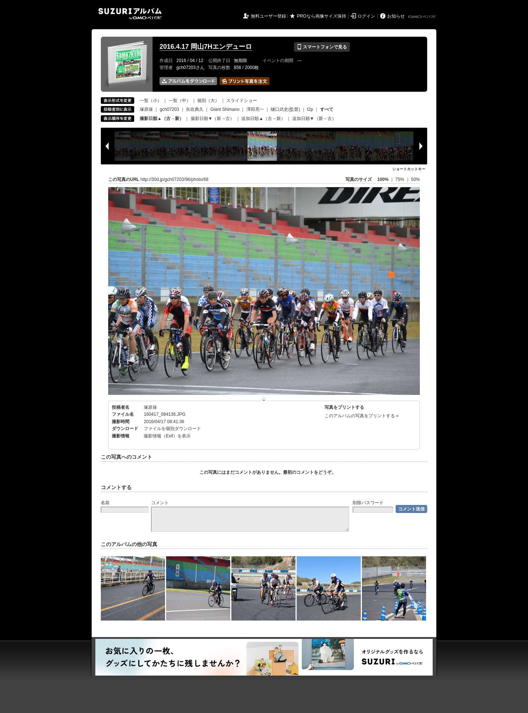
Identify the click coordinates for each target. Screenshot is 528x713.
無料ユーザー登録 (268, 16)
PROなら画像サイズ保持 (321, 16)
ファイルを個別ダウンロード (172, 428)
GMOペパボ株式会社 (422, 17)
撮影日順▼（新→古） (213, 118)
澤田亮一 (255, 109)
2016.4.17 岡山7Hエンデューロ (206, 46)
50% (415, 179)
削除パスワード (368, 502)
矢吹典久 (194, 109)
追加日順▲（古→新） (263, 118)
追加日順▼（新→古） (314, 118)
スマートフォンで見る (321, 47)
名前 (105, 502)
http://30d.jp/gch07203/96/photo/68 (174, 179)
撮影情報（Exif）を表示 (167, 436)
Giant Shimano (224, 109)
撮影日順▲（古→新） (162, 118)
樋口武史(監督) (285, 109)
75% (400, 179)
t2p (310, 109)
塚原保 (146, 109)
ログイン (366, 16)
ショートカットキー (408, 169)
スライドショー (241, 100)
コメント (160, 502)
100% (383, 179)
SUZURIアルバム (130, 14)
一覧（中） (180, 100)
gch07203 (169, 109)
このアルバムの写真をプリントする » (361, 415)
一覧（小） (151, 100)
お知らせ (396, 16)
